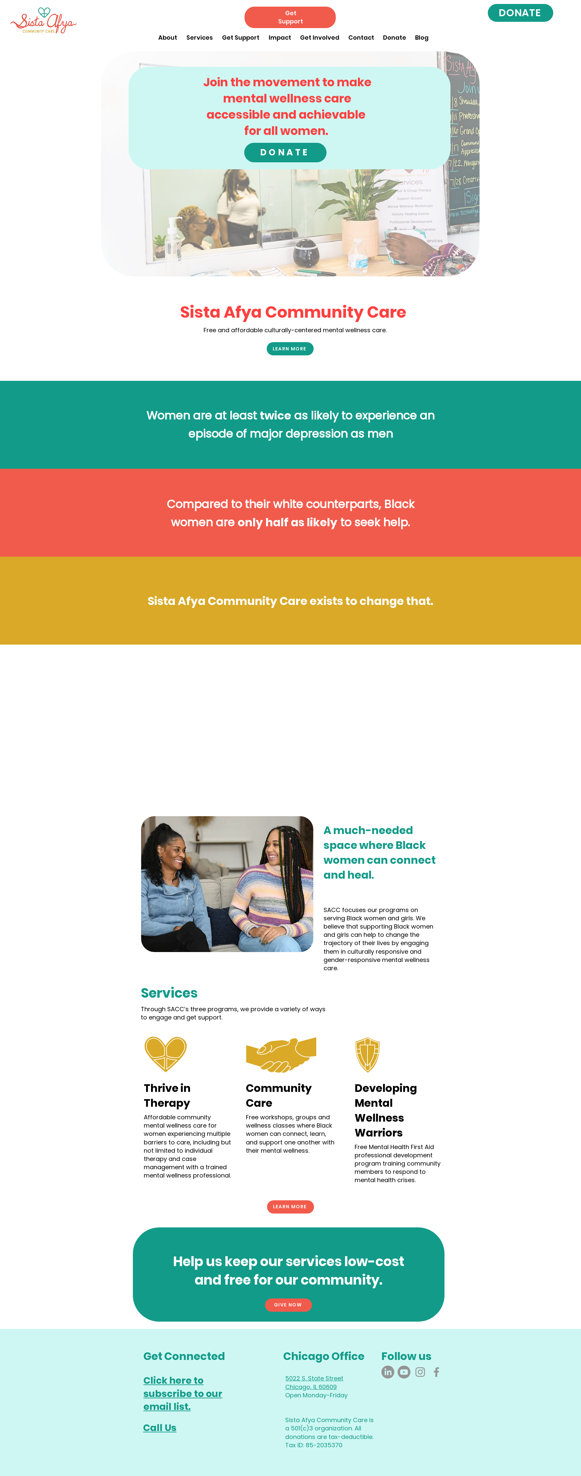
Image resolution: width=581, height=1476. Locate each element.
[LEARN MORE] (290, 348)
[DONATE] (520, 13)
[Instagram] (420, 1372)
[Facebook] (436, 1372)
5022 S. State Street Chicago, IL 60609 (314, 1382)
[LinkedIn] (387, 1372)
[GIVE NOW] (288, 1305)
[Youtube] (404, 1372)
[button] (168, 34)
